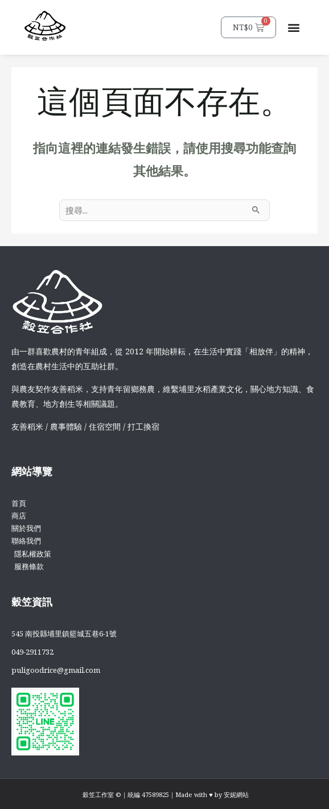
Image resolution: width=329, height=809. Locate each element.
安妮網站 (236, 794)
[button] (294, 27)
